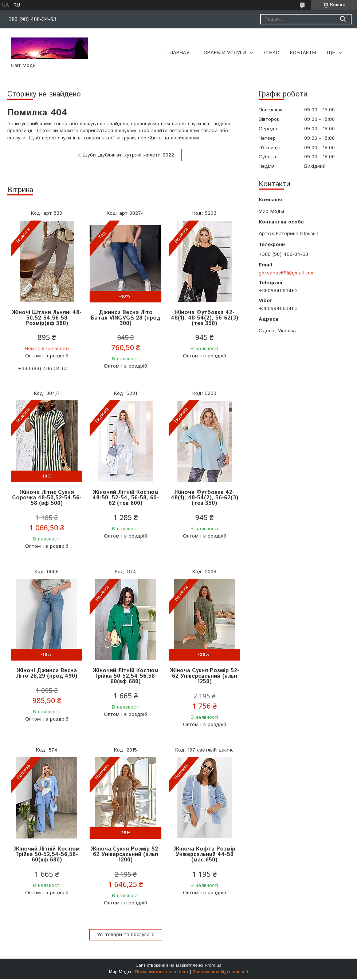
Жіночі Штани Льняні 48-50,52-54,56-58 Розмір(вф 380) (47, 318)
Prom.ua (213, 965)
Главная (178, 52)
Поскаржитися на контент (161, 972)
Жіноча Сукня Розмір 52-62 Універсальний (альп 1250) (204, 676)
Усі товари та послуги (123, 934)
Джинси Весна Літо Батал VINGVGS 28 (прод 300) (125, 318)
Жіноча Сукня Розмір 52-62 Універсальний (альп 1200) (125, 854)
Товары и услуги (223, 52)
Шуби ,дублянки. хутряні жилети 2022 (128, 155)
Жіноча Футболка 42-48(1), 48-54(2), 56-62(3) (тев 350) (204, 318)
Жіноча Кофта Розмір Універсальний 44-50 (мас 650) (204, 854)
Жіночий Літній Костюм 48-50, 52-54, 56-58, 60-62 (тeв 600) (126, 498)
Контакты (303, 52)
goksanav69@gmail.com (287, 273)
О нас (271, 52)
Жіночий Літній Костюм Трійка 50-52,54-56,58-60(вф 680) (125, 676)
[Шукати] (342, 19)
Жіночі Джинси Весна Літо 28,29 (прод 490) (46, 673)
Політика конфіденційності (220, 972)
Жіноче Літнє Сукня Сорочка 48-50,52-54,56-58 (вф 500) (47, 498)
